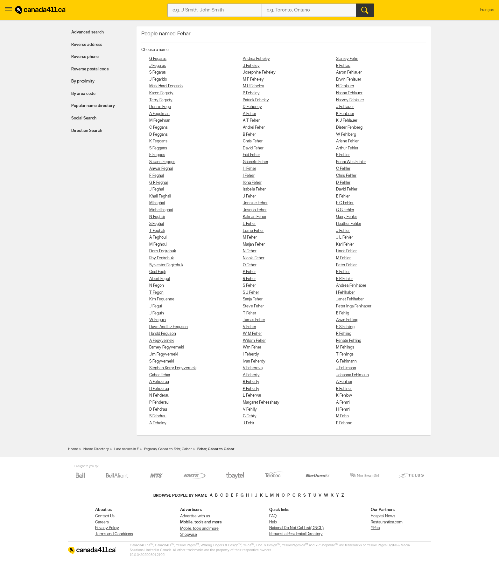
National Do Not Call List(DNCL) (296, 528)
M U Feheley (253, 86)
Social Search (83, 118)
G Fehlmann (346, 361)
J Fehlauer (345, 107)
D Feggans (158, 135)
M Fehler (343, 258)
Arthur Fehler (347, 148)
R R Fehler (344, 279)
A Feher (249, 114)
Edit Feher (251, 155)
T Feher (249, 313)
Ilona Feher (252, 183)
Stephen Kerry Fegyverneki (172, 368)
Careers (102, 522)
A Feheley (157, 423)
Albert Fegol (159, 279)
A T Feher (251, 121)
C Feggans (158, 128)
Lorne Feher (253, 231)
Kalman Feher (254, 217)
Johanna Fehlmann (352, 375)
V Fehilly (250, 409)
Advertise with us (195, 516)
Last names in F (126, 449)
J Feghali (156, 189)
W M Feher (252, 334)
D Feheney (252, 107)
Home (73, 449)
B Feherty (251, 382)
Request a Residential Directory (296, 534)
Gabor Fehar (159, 375)
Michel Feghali (161, 210)
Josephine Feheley (259, 72)
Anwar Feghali (161, 169)
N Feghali (157, 217)
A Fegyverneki (161, 341)
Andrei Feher (254, 128)
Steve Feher (253, 306)
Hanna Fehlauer (349, 93)
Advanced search (87, 32)
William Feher (254, 341)
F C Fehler (345, 203)
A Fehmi (343, 402)
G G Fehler (345, 210)
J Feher (249, 196)
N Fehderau (159, 395)
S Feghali (156, 224)
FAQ (273, 516)
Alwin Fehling (347, 320)
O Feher (250, 265)
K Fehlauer (345, 114)
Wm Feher (252, 347)
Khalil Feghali (160, 196)
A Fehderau (159, 382)
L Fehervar (252, 395)
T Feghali (157, 231)
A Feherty (251, 375)
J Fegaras (157, 66)
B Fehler (343, 155)
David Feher (253, 148)
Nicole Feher (253, 258)
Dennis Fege (160, 107)
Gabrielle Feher (255, 162)
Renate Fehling (348, 341)
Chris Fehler (346, 176)
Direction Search (86, 131)
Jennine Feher (255, 203)
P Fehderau (159, 402)
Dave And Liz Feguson (168, 327)
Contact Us (105, 516)
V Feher (249, 327)
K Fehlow (344, 395)
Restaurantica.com (387, 522)
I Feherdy (251, 354)
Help (273, 522)
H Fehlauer (345, 86)
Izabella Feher (254, 189)
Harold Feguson (162, 334)
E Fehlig (342, 313)
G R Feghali (158, 183)
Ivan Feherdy (254, 361)
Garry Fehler (346, 217)
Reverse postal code (90, 69)
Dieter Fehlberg (349, 128)
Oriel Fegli (157, 272)
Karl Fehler (345, 244)
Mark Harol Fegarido (166, 86)
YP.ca (375, 528)
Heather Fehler (348, 224)
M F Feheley (253, 79)
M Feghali (157, 203)
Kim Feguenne (161, 299)
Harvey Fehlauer (350, 100)
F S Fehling (345, 327)
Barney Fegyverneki (166, 347)
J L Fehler (344, 237)
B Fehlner (344, 389)
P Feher (249, 272)
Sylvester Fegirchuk (166, 265)
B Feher (249, 135)
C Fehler (343, 169)
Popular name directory (93, 106)
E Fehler (343, 196)
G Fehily (250, 416)
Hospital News (383, 516)
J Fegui (155, 306)
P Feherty (251, 389)
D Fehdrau (158, 409)
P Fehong (344, 423)
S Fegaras (157, 72)
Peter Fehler (346, 265)
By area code (83, 94)
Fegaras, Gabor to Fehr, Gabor (168, 449)
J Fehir (248, 423)
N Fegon (156, 286)
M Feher (250, 237)
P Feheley (251, 93)
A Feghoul (157, 237)
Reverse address (86, 45)
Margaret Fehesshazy (261, 402)
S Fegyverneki (161, 361)
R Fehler (343, 272)
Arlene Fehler (347, 141)
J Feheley (251, 66)
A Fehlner (344, 382)
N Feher (250, 251)
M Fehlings (345, 347)
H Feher (249, 169)
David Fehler (346, 189)
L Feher (249, 224)
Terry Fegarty (160, 100)
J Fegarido (158, 79)
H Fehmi (343, 409)
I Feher (249, 176)
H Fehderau (159, 389)
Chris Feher (253, 141)
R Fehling (343, 334)
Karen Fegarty (161, 93)
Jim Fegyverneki (163, 354)
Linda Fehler (346, 251)
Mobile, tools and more (199, 529)
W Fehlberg (346, 135)
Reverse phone (85, 57)
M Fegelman (159, 121)
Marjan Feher (254, 244)
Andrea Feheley (256, 59)
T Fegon (156, 293)
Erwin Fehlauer (348, 79)
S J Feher (251, 293)
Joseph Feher (255, 210)
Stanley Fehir (347, 59)
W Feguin (157, 320)
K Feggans (158, 141)
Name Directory (96, 449)
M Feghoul (158, 244)
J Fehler (343, 231)
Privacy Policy (107, 528)
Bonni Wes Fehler (351, 162)
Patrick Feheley (256, 100)
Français (487, 10)
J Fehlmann (346, 368)
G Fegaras (157, 59)
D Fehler (343, 183)
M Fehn (342, 416)
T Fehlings (345, 354)
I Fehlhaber (345, 293)
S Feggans (158, 148)
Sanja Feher (253, 299)
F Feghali (156, 176)
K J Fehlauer (346, 121)
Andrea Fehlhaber (351, 286)
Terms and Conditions (114, 534)
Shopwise (188, 535)
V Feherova (253, 368)
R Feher (249, 279)
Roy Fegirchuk (161, 258)
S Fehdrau (157, 416)
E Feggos (157, 155)
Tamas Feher (254, 320)
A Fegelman (159, 114)
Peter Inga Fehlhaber (353, 306)
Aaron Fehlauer (349, 72)
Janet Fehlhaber (350, 299)
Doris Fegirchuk (162, 251)
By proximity (83, 81)
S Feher (249, 286)
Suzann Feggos (162, 162)
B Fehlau (343, 66)
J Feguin (156, 313)
